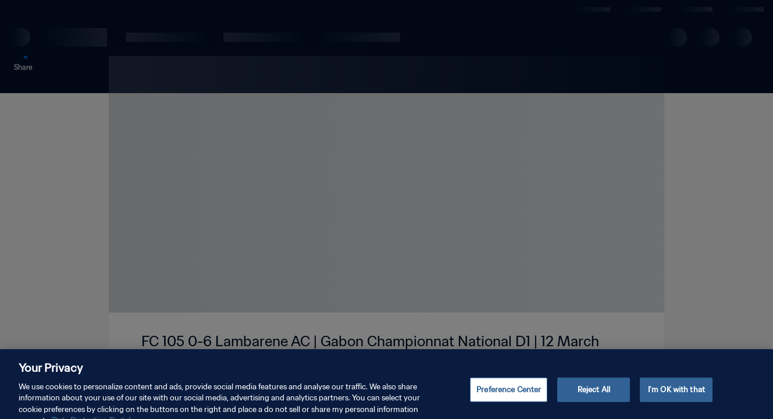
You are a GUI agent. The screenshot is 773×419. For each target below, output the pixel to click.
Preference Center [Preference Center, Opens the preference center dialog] (508, 398)
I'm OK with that (676, 398)
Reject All (594, 398)
